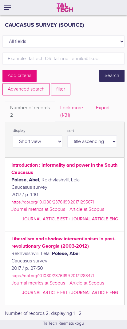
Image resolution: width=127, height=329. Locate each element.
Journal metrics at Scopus (38, 209)
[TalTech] (64, 7)
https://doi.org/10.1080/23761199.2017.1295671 (52, 202)
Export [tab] (102, 108)
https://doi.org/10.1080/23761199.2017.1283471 (52, 275)
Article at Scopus (86, 209)
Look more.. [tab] (72, 112)
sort (70, 130)
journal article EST (45, 219)
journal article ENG (94, 219)
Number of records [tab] (30, 112)
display (19, 130)
